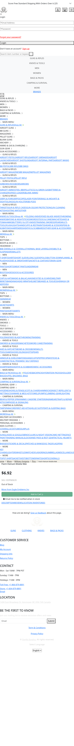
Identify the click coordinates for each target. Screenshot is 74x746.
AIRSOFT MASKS (61, 160)
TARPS (3, 408)
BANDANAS (12, 281)
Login (37, 42)
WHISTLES (21, 452)
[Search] (14, 54)
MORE (37, 87)
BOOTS (3, 272)
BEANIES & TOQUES (47, 281)
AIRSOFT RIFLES (23, 157)
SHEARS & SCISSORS (53, 225)
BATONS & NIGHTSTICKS (18, 219)
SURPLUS (25, 429)
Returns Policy (6, 558)
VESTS (48, 260)
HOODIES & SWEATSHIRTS (18, 260)
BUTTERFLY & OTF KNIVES (24, 222)
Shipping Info (6, 553)
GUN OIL (30, 207)
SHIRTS (11, 257)
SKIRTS (17, 310)
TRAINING (36, 337)
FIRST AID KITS (22, 408)
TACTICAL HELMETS (62, 437)
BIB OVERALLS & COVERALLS (13, 249)
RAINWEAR (51, 399)
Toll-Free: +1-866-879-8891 (12, 584)
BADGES (4, 443)
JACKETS (3, 305)
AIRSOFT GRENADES (39, 157)
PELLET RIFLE (21, 178)
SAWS (8, 352)
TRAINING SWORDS (45, 222)
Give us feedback (38, 513)
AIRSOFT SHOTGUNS (20, 160)
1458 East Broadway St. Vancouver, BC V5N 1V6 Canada (25, 602)
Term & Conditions (36, 627)
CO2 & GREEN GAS (40, 189)
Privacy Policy (37, 633)
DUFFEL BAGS (11, 375)
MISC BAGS (23, 375)
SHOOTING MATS (12, 210)
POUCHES (27, 372)
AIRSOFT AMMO (7, 189)
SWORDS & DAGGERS (10, 343)
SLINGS (10, 201)
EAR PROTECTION (42, 207)
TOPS (2, 458)
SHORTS (10, 266)
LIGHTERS (11, 452)
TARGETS (4, 207)
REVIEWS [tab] (18, 502)
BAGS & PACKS (37, 78)
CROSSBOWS (15, 184)
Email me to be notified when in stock (21, 499)
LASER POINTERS (33, 198)
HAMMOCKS (45, 390)
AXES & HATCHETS (8, 349)
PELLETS (28, 189)
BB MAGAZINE (26, 172)
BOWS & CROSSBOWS (27, 349)
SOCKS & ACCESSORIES (23, 272)
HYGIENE (4, 390)
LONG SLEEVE (34, 257)
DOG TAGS (47, 443)
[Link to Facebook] (25, 536)
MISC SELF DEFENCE (29, 361)
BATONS (22, 358)
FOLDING (4, 337)
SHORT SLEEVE (21, 257)
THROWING (26, 337)
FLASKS (37, 452)
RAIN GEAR (56, 260)
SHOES (10, 272)
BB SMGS (24, 166)
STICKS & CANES (44, 219)
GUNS (13, 530)
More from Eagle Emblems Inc (15, 489)
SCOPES (22, 198)
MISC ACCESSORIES (43, 367)
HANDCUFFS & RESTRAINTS (31, 225)
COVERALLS (5, 429)
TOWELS (35, 393)
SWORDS (33, 219)
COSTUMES (16, 429)
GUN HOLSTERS (21, 201)
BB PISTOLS (5, 166)
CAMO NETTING (59, 434)
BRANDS (37, 91)
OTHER (23, 210)
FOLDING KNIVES (33, 216)
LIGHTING (65, 393)
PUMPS (42, 393)
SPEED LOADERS (17, 192)
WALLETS (16, 251)
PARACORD (11, 408)
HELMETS (34, 281)
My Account (5, 549)
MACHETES (57, 219)
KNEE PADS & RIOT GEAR (42, 437)
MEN (37, 68)
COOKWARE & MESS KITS (19, 393)
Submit (51, 621)
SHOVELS (15, 352)
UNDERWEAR (32, 266)
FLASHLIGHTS (12, 225)
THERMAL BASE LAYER (36, 249)
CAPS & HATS (6, 278)
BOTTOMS (31, 458)
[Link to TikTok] (38, 536)
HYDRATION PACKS (52, 372)
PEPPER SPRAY (44, 358)
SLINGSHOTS (26, 352)
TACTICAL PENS (13, 361)
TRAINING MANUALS (15, 437)
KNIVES (41, 530)
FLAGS (55, 443)
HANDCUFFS (32, 358)
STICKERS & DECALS (17, 443)
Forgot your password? (10, 37)
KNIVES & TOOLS (37, 63)
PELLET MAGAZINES (42, 172)
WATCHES (30, 452)
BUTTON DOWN (54, 257)
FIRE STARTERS (39, 399)
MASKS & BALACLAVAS (22, 278)
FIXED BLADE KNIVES (50, 216)
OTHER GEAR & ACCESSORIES (57, 228)
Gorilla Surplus (29, 639)
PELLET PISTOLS (7, 178)
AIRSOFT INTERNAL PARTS (42, 160)
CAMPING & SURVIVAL (37, 83)
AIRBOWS (4, 184)
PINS (60, 443)
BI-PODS (32, 201)
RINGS (44, 452)
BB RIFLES (15, 166)
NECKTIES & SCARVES (42, 278)
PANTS (3, 266)
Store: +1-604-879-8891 (10, 588)
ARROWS (25, 184)
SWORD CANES (36, 343)
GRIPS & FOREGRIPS (9, 198)
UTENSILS (21, 390)
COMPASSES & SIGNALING (16, 402)
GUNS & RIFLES (37, 58)
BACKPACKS (37, 372)
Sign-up (26, 48)
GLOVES (50, 249)
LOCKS (28, 437)
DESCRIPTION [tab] (7, 502)
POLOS (44, 257)
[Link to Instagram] (31, 536)
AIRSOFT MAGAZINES (10, 172)
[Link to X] (44, 536)
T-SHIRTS (4, 257)
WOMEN (37, 73)
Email (2, 591)
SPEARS (57, 222)
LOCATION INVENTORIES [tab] (33, 502)
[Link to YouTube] (20, 536)
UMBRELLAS (52, 452)
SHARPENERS (16, 228)
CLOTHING (27, 530)
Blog (2, 545)
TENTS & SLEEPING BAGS (54, 408)
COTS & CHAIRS (33, 390)
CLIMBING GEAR (53, 393)
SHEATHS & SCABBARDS (33, 228)
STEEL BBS (19, 189)
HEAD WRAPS (23, 281)
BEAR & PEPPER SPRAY (10, 399)
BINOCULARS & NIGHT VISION (38, 434)
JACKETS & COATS (38, 260)
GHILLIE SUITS (36, 408)
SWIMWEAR (5, 299)
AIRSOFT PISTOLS (8, 157)
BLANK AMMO (31, 192)
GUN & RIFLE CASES (17, 207)
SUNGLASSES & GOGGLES (12, 434)
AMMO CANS (26, 399)
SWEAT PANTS (20, 266)
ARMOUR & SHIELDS (9, 358)
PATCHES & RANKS (34, 443)
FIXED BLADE (15, 337)
